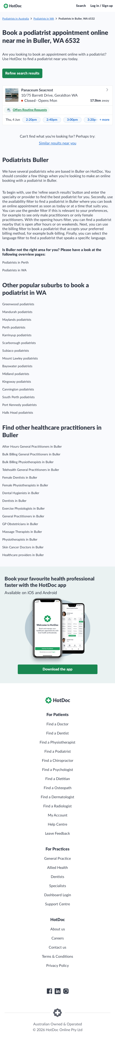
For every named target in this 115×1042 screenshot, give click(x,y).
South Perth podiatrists (18, 397)
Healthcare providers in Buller (23, 555)
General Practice (57, 858)
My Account (57, 815)
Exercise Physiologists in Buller (23, 508)
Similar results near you (57, 143)
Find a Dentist (57, 733)
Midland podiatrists (15, 374)
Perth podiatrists (13, 327)
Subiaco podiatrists (15, 350)
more (104, 119)
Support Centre (57, 904)
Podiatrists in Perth (15, 262)
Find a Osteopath (58, 788)
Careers (57, 938)
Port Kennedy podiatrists (19, 405)
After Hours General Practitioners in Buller (32, 446)
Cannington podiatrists (18, 389)
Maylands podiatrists (16, 319)
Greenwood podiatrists (18, 304)
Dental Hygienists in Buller (20, 493)
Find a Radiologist (57, 806)
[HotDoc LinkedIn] (58, 991)
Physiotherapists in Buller (19, 539)
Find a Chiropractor (57, 760)
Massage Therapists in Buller (22, 532)
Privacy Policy (57, 966)
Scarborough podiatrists (19, 343)
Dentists (57, 877)
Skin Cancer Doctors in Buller (22, 547)
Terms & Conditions (57, 956)
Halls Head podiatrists (17, 412)
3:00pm (72, 119)
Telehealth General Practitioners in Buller (30, 470)
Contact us (57, 947)
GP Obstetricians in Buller (20, 524)
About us (57, 929)
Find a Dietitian (57, 779)
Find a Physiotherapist (57, 742)
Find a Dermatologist (57, 797)
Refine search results (22, 73)
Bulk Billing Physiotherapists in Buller (28, 462)
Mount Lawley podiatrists (20, 358)
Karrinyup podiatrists (16, 335)
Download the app (57, 669)
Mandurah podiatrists (17, 312)
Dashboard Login (57, 895)
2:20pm (31, 119)
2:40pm (51, 119)
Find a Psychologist (57, 770)
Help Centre (57, 824)
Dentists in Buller (14, 501)
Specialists (57, 886)
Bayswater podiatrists (17, 366)
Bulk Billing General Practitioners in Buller (31, 454)
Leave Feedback (57, 833)
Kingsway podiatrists (16, 381)
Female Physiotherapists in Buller (25, 485)
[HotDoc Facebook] (49, 991)
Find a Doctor (57, 724)
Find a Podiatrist (57, 751)
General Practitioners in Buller (23, 516)
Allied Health (57, 868)
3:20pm (92, 119)
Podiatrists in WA (43, 18)
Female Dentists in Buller (19, 477)
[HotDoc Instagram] (66, 991)
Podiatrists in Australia (15, 18)
